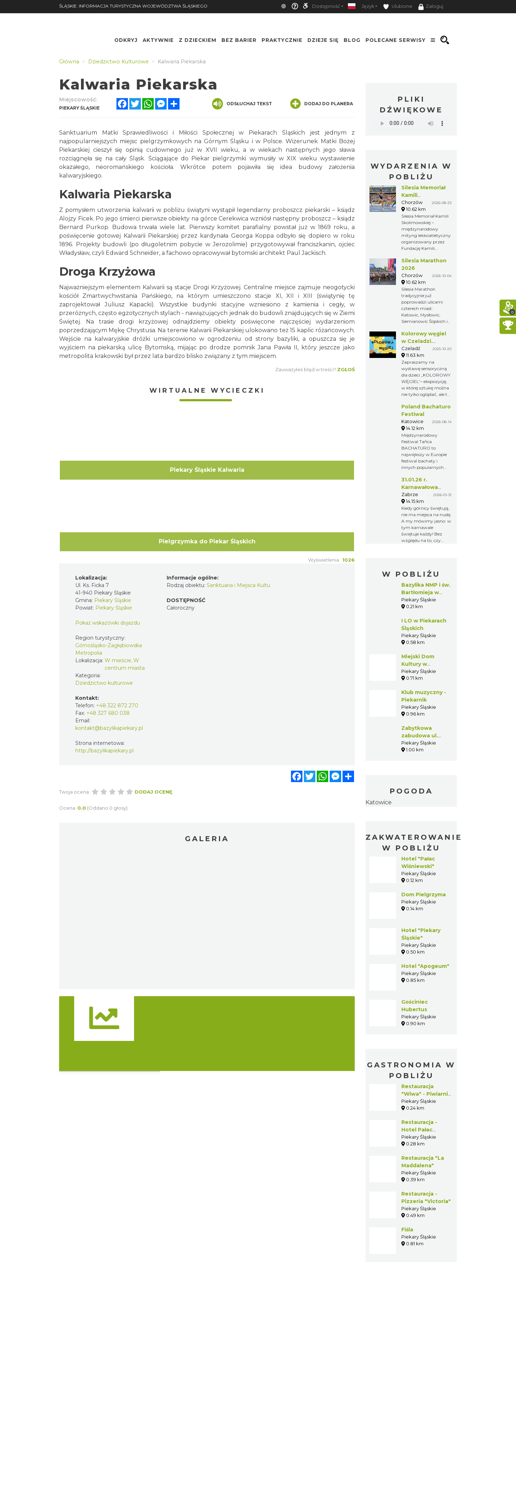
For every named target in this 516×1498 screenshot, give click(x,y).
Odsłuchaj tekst (242, 104)
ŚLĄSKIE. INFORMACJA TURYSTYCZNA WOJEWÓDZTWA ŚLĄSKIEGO (133, 6)
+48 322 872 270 (117, 705)
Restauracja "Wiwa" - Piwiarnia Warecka (426, 1094)
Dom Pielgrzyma (423, 894)
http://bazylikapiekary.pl (104, 750)
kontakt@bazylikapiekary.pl (109, 728)
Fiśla (407, 1229)
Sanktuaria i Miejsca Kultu (238, 585)
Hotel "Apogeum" (425, 966)
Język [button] (368, 6)
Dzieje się (323, 40)
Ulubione (397, 7)
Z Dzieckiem (197, 40)
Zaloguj (430, 7)
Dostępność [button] (326, 6)
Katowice (379, 802)
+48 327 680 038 (108, 713)
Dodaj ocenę (153, 792)
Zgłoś (346, 369)
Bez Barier (239, 40)
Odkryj (126, 40)
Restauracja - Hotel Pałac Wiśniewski (419, 1129)
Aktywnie (158, 40)
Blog (352, 40)
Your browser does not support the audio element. (411, 123)
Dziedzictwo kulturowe (104, 683)
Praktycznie (282, 40)
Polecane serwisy (396, 40)
